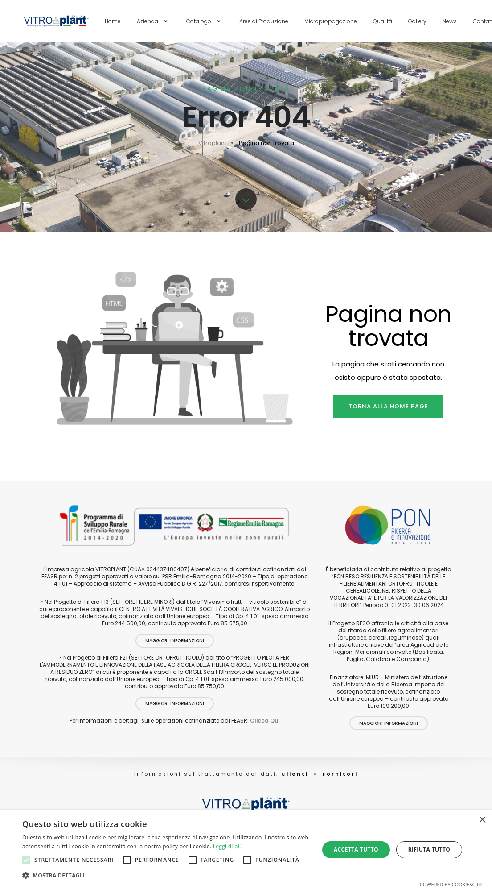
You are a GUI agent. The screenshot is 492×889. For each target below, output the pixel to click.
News (450, 21)
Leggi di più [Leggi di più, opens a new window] (228, 846)
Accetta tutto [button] (356, 849)
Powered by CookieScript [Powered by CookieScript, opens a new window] (452, 884)
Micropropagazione (330, 21)
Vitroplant (212, 143)
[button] (166, 875)
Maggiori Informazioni (174, 640)
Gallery (417, 21)
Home (113, 21)
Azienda (153, 21)
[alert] (246, 849)
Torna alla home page (388, 406)
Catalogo (204, 21)
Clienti (293, 773)
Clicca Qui (264, 720)
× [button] (482, 820)
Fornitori (340, 773)
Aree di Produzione (263, 21)
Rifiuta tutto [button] (429, 849)
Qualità (382, 21)
